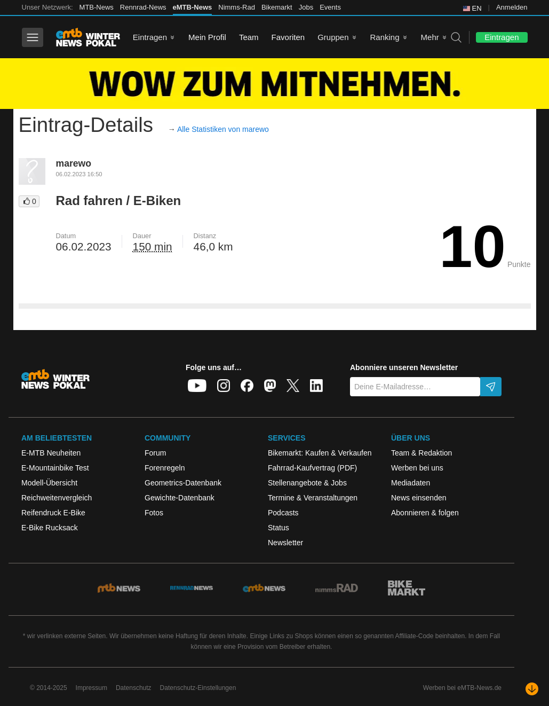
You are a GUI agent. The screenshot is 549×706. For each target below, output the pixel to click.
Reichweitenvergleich (56, 497)
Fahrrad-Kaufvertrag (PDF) (312, 468)
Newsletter (285, 542)
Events (330, 7)
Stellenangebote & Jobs (307, 482)
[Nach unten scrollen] (532, 689)
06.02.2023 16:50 (79, 174)
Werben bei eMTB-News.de (462, 688)
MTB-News (96, 7)
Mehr (430, 37)
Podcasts (283, 512)
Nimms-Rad (236, 7)
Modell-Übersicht (49, 482)
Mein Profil (207, 37)
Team (249, 37)
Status (278, 527)
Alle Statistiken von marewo (223, 129)
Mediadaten (410, 482)
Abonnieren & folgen (425, 512)
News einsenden (419, 497)
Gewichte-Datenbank (179, 497)
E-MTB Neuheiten (51, 453)
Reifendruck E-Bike (53, 512)
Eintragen (150, 37)
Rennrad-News (143, 7)
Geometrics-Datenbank (183, 482)
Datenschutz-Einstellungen (198, 688)
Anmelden (512, 7)
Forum (155, 453)
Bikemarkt (276, 7)
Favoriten (288, 37)
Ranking (385, 37)
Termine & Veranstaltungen (312, 497)
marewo (74, 163)
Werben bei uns (417, 468)
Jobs (306, 7)
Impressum (91, 688)
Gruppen (332, 37)
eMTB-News (192, 7)
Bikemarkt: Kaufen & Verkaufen (320, 453)
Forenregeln (165, 468)
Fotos (154, 512)
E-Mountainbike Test (55, 468)
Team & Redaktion (421, 453)
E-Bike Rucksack (49, 527)
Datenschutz (134, 688)
